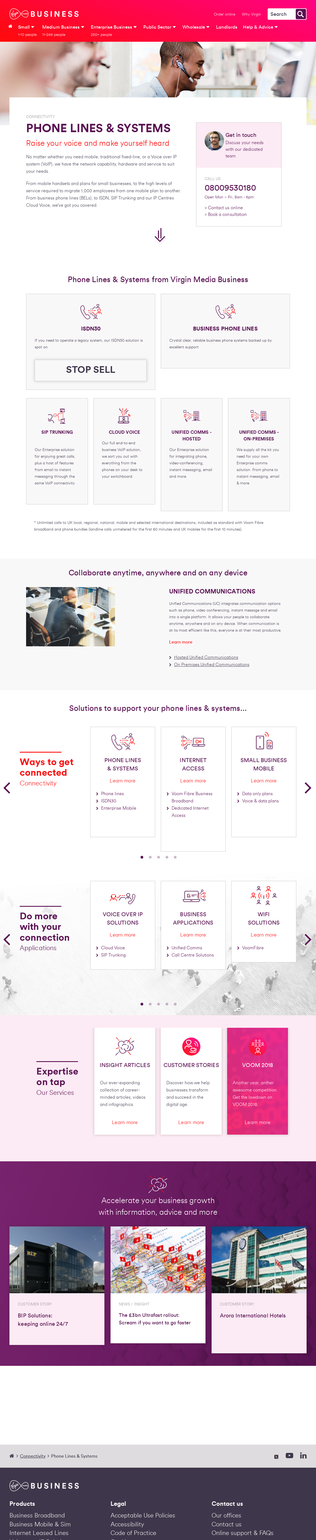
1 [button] (142, 857)
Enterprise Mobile (118, 808)
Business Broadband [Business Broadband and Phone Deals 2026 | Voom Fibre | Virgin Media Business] (37, 1515)
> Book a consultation (226, 214)
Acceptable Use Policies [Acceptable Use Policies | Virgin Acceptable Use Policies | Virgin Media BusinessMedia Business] (143, 1515)
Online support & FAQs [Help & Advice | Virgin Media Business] (243, 1533)
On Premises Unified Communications (211, 664)
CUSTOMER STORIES (191, 1065)
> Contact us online (224, 208)
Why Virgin (251, 14)
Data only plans (257, 794)
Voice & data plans (260, 801)
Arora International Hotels (253, 1316)
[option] (52, 789)
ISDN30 (91, 329)
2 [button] (150, 857)
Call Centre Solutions (193, 955)
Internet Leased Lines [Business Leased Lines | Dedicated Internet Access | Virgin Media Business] (39, 1533)
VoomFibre (253, 948)
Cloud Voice (113, 948)
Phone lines (112, 794)
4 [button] (166, 857)
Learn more (181, 642)
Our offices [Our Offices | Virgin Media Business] (226, 1515)
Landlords (226, 27)
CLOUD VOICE (124, 432)
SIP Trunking (113, 955)
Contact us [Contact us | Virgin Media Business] (227, 1524)
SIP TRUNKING (57, 432)
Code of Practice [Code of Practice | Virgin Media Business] (133, 1533)
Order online (224, 14)
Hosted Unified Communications (206, 657)
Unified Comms (187, 948)
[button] (7, 787)
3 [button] (158, 857)
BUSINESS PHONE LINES (225, 329)
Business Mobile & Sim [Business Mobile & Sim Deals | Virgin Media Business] (40, 1524)
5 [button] (175, 857)
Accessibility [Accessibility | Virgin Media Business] (127, 1524)
